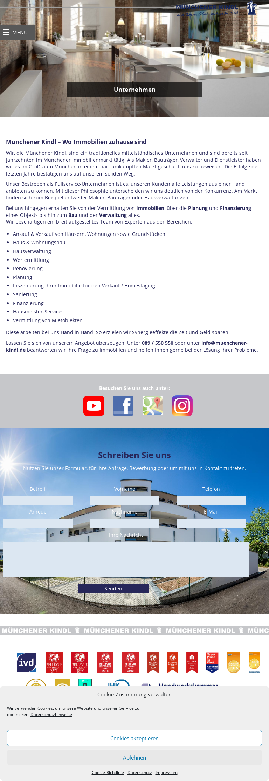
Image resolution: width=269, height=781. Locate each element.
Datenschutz (139, 772)
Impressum (167, 772)
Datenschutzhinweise (51, 714)
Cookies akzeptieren (134, 738)
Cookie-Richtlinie (108, 772)
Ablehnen (134, 757)
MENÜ (20, 32)
